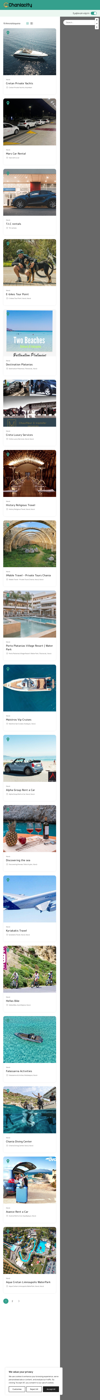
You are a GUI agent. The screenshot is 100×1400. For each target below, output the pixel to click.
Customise (16, 1389)
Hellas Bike (12, 1001)
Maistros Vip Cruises (18, 719)
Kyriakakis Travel (16, 930)
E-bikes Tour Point (17, 294)
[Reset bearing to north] (97, 27)
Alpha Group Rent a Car (20, 790)
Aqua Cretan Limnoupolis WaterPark (28, 1282)
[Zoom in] (97, 20)
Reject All (34, 1389)
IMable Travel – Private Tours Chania (28, 575)
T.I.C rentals (13, 224)
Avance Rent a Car (17, 1211)
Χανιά (8, 79)
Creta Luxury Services (19, 435)
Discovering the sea (18, 860)
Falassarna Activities (19, 1071)
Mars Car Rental (16, 153)
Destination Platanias (19, 364)
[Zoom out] (97, 23)
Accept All (51, 1389)
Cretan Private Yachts (19, 83)
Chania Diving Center (19, 1141)
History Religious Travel (20, 505)
